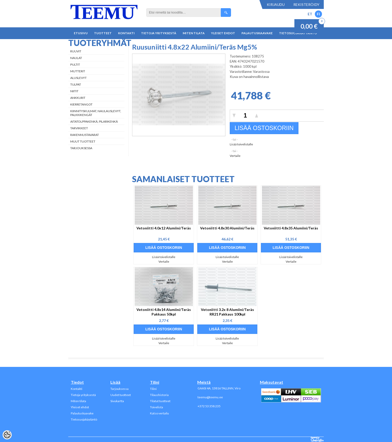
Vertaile (235, 156)
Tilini (153, 389)
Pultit (75, 64)
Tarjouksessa (81, 148)
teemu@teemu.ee (210, 397)
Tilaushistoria (159, 395)
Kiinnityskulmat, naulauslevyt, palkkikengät (95, 113)
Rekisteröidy (306, 4)
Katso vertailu (159, 413)
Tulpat (75, 84)
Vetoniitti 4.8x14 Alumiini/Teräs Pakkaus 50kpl (163, 311)
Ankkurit (77, 98)
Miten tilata (194, 33)
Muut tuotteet (82, 141)
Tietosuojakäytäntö (84, 419)
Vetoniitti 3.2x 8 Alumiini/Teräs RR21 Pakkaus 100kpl (227, 311)
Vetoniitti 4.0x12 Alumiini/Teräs (163, 228)
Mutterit (77, 71)
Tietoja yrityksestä (158, 33)
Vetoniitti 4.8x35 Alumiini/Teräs (291, 228)
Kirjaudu (276, 4)
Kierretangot (81, 104)
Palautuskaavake (257, 33)
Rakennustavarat (84, 135)
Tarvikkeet (79, 128)
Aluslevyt (78, 78)
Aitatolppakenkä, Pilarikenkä (94, 121)
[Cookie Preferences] (7, 434)
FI (318, 14)
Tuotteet (103, 33)
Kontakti (126, 33)
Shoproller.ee (317, 439)
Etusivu (81, 33)
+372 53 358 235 (209, 406)
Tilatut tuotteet (160, 401)
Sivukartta (117, 401)
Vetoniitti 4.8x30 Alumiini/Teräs (227, 228)
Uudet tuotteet (120, 395)
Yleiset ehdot (223, 33)
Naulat (76, 58)
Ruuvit (75, 51)
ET (310, 14)
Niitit (74, 91)
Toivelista (156, 407)
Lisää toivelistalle (241, 144)
